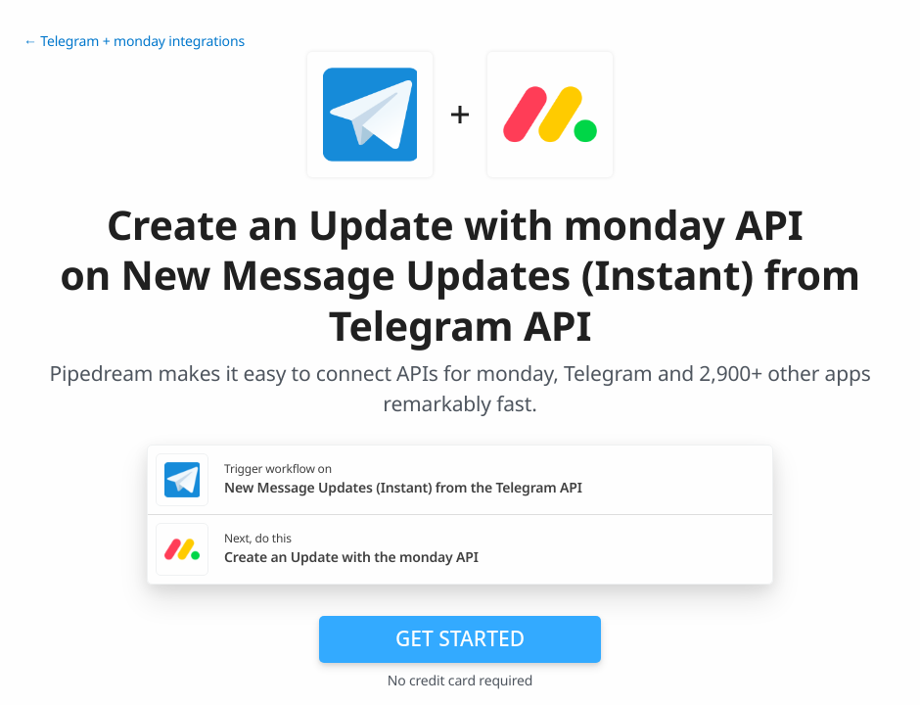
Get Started (460, 638)
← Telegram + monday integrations (134, 41)
